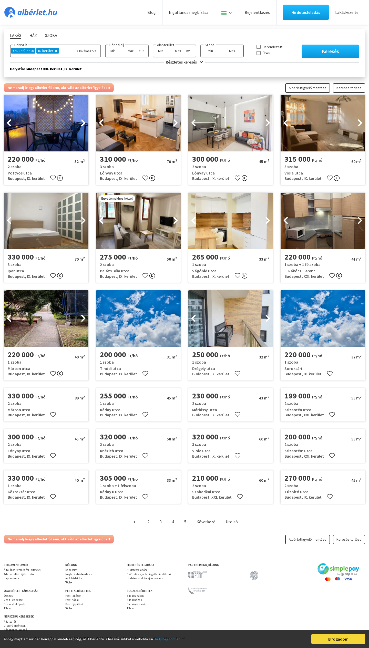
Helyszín (20, 45)
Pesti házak (72, 600)
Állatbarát (10, 621)
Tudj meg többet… (169, 639)
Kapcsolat (71, 570)
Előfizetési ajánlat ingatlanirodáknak (149, 574)
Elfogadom (338, 639)
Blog (151, 12)
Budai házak (134, 600)
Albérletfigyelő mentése (307, 88)
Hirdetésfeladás (306, 12)
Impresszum (11, 578)
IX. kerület (47, 50)
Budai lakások (135, 596)
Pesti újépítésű (74, 604)
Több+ (68, 582)
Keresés (330, 51)
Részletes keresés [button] (184, 62)
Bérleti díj (116, 45)
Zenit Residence (13, 600)
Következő (206, 521)
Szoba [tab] (51, 35)
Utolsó (232, 521)
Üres (266, 53)
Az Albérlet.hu (73, 578)
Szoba (209, 45)
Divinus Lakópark (14, 604)
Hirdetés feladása (137, 570)
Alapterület (165, 45)
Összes (8, 596)
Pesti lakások (73, 596)
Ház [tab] (33, 35)
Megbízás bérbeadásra (78, 574)
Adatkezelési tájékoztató (19, 574)
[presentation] (9, 123)
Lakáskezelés (346, 12)
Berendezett (272, 47)
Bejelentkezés (257, 12)
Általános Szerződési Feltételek (22, 570)
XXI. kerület (23, 50)
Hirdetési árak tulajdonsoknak (145, 578)
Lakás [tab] (15, 35)
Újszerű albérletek (15, 626)
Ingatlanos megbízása (188, 12)
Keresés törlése (349, 88)
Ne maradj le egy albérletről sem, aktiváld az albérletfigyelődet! (59, 87)
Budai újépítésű (136, 604)
